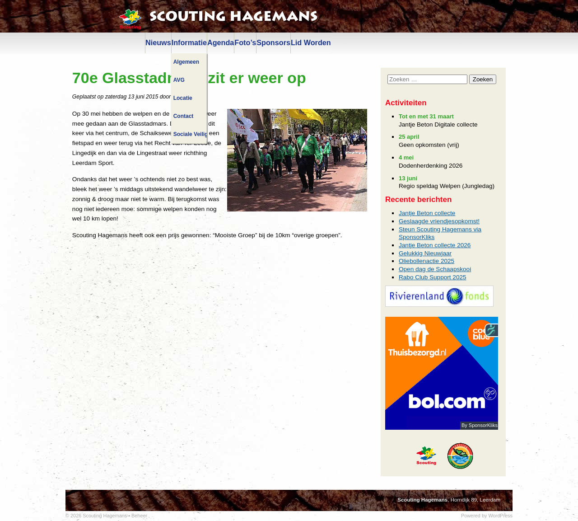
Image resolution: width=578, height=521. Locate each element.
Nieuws (158, 42)
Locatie (182, 98)
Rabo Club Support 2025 (432, 277)
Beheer (139, 515)
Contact (183, 116)
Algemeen (186, 62)
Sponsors (273, 42)
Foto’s (245, 42)
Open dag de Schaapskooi (435, 269)
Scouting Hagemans (233, 17)
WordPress (500, 515)
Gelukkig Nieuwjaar (425, 253)
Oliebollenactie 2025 (426, 261)
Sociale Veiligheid (190, 134)
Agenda (220, 42)
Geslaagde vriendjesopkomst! (439, 221)
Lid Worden (311, 42)
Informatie (189, 42)
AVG (179, 80)
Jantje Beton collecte (427, 213)
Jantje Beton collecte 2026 (435, 245)
